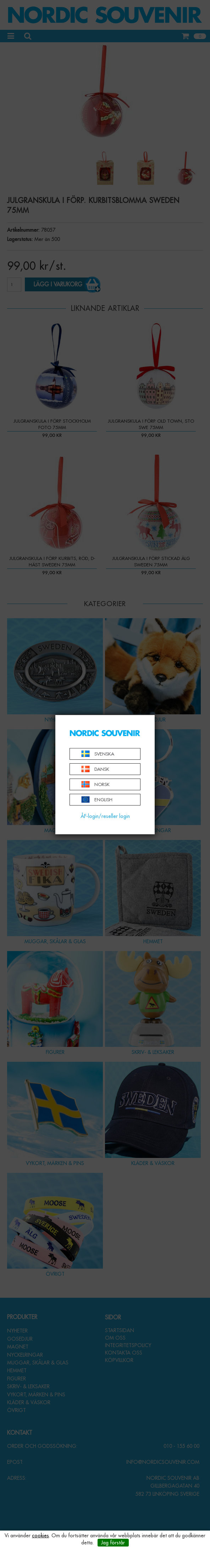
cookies (40, 1535)
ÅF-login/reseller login (105, 816)
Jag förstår (113, 1542)
